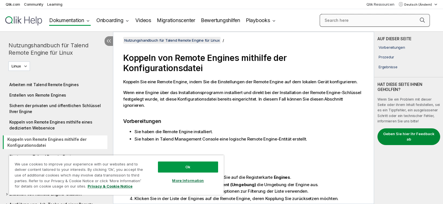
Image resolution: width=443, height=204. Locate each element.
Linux (16, 66)
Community (34, 4)
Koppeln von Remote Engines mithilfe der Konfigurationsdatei (46, 142)
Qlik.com (13, 4)
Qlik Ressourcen (380, 4)
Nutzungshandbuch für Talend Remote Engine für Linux (48, 49)
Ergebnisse (388, 67)
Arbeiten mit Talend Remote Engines (44, 84)
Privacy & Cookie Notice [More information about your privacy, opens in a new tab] (110, 186)
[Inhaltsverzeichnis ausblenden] (109, 41)
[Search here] (374, 20)
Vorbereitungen (392, 47)
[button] (422, 20)
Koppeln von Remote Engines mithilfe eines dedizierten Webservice (50, 125)
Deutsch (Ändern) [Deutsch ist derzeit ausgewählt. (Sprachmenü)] (418, 5)
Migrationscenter (176, 20)
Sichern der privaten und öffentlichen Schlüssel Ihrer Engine (55, 108)
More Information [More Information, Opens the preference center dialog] (188, 180)
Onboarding (109, 20)
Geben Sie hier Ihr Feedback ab (409, 136)
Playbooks (258, 20)
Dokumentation (66, 20)
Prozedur (386, 57)
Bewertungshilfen (220, 20)
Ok (187, 167)
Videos (143, 20)
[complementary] (408, 118)
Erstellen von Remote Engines (37, 95)
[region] (116, 175)
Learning (54, 4)
